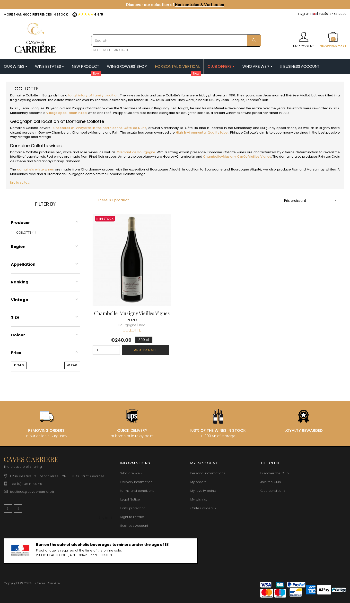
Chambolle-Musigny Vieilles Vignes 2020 (132, 316)
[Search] (176, 40)
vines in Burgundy (155, 108)
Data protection (133, 508)
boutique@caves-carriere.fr (32, 491)
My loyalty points (203, 490)
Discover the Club (274, 473)
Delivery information (136, 482)
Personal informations (207, 473)
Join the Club (270, 482)
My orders (198, 482)
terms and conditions (137, 490)
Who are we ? (131, 473)
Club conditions (272, 490)
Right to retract (132, 517)
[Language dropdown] (304, 14)
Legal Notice (130, 499)
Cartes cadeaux (203, 508)
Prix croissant (311, 200)
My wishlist (198, 499)
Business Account (134, 525)
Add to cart (145, 350)
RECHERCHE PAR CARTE (110, 50)
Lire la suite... (20, 182)
